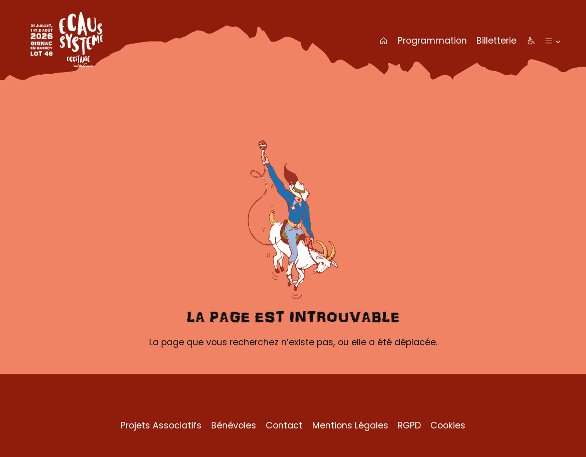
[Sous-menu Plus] (558, 41)
